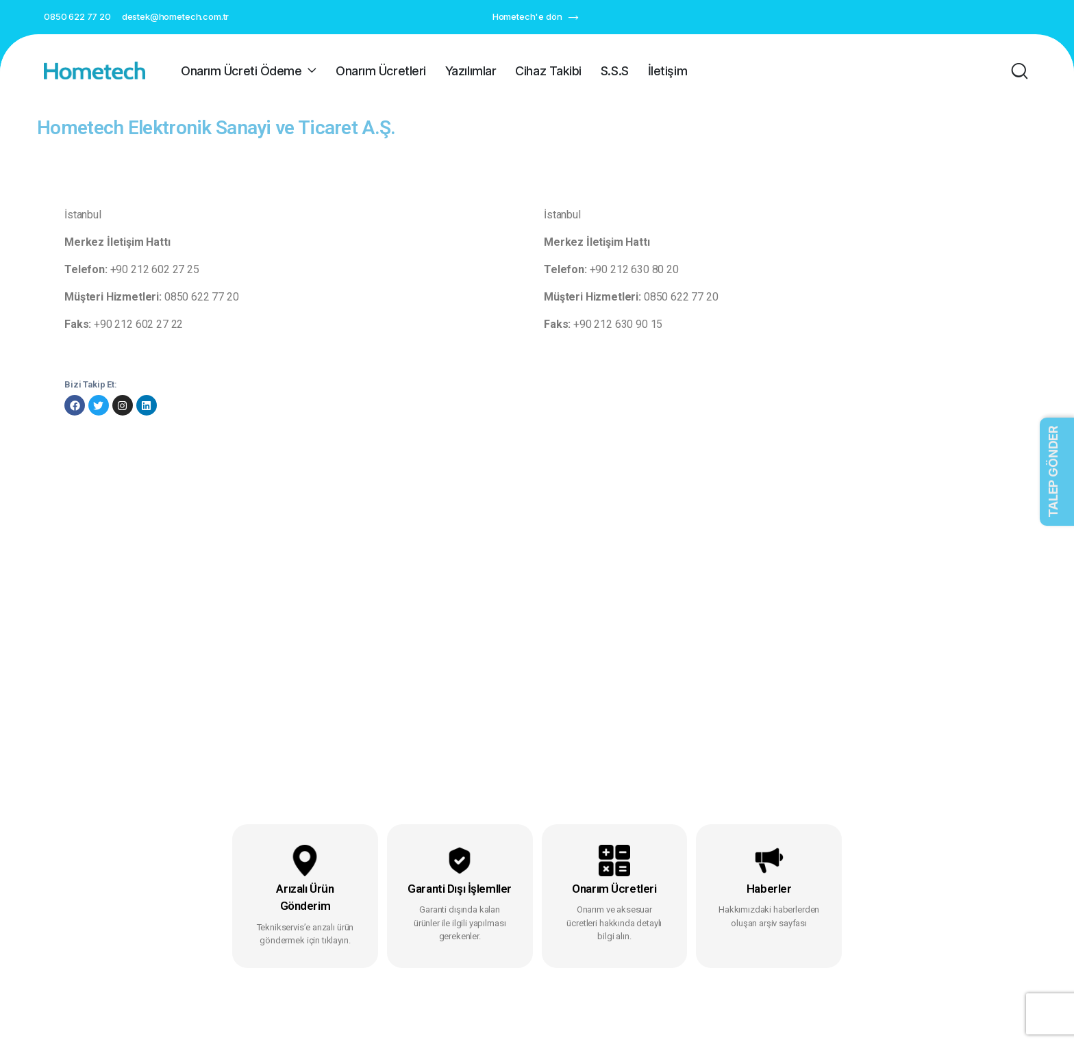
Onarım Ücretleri (381, 71)
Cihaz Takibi (548, 71)
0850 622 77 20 (77, 16)
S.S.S (615, 71)
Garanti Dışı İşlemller (460, 888)
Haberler (769, 888)
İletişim (667, 71)
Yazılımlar (471, 71)
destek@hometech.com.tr (175, 16)
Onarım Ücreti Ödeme (241, 71)
